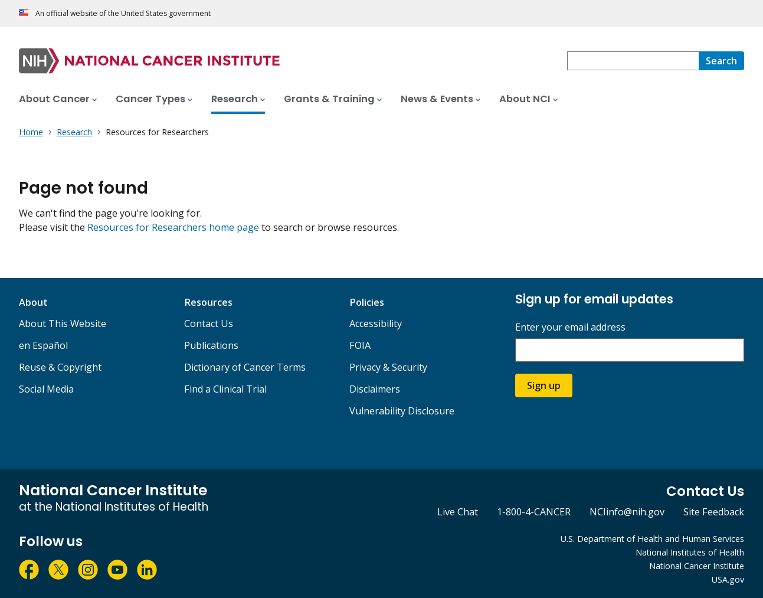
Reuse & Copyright (60, 367)
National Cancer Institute (696, 565)
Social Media (46, 389)
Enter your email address (570, 327)
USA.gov (728, 579)
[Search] (721, 60)
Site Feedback (713, 511)
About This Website (62, 323)
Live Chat (457, 511)
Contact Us (208, 323)
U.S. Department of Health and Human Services (652, 538)
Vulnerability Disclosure (401, 410)
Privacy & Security (388, 367)
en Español (43, 345)
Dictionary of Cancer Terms (245, 367)
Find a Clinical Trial (225, 389)
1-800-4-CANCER (534, 511)
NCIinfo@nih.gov (627, 511)
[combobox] (633, 60)
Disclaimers (374, 389)
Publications (211, 345)
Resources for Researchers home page (173, 227)
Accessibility (375, 323)
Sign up (544, 385)
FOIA (360, 345)
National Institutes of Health (690, 552)
